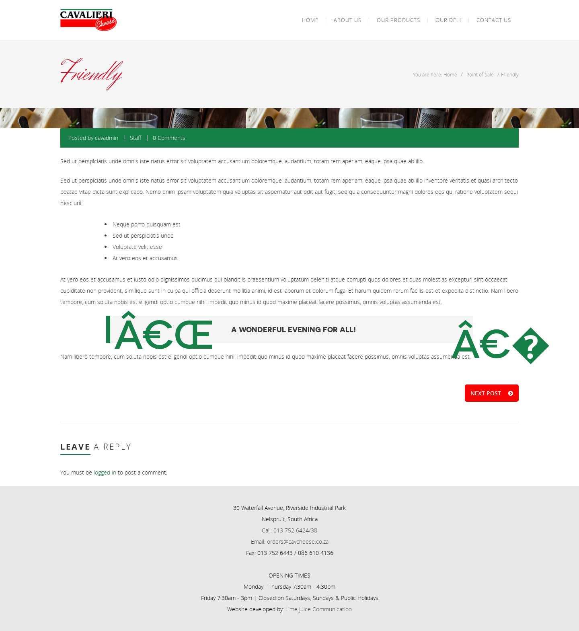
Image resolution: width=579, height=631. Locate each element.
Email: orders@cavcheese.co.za (290, 541)
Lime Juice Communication (318, 609)
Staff (135, 138)
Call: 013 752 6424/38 (289, 530)
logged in (105, 472)
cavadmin (106, 138)
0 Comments (169, 138)
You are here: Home (435, 74)
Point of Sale (480, 74)
